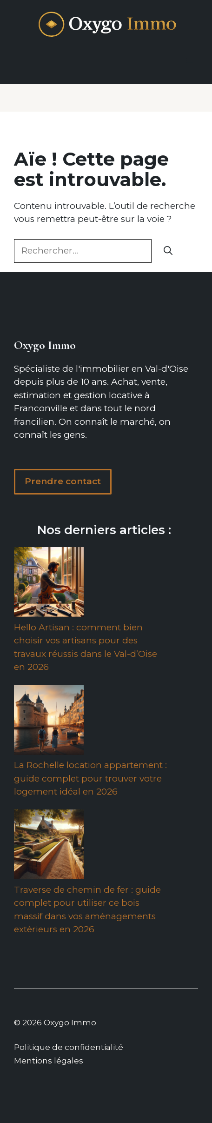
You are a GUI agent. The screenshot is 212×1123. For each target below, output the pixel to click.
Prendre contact (63, 481)
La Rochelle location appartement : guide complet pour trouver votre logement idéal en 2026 (90, 778)
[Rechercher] (168, 251)
